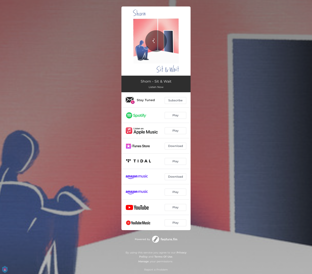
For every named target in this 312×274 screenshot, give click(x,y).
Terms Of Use (163, 256)
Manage (143, 261)
